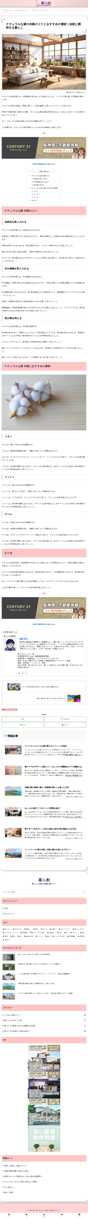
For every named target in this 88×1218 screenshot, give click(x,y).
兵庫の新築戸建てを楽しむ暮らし (17, 1171)
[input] (44, 892)
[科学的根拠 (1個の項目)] (71, 936)
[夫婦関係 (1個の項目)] (24, 932)
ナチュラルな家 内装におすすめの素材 (45, 188)
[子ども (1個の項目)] (44, 929)
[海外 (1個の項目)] (82, 932)
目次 (41, 171)
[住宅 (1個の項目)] (20, 936)
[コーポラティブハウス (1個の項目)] (10, 932)
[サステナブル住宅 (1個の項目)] (59, 936)
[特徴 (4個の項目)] (36, 929)
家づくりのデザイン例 (9, 709)
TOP (6, 908)
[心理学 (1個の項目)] (53, 929)
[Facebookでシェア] (65, 719)
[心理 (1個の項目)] (59, 932)
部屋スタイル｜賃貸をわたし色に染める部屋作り (23, 1176)
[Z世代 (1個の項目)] (5, 936)
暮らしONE (8, 1192)
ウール (36, 197)
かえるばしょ (9, 1187)
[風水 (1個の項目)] (48, 936)
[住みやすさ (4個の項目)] (17, 929)
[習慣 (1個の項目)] (13, 936)
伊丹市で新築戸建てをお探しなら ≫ (44, 164)
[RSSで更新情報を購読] (26, 673)
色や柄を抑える (39, 185)
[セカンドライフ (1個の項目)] (65, 929)
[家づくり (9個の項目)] (7, 929)
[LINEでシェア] (23, 725)
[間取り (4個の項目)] (28, 929)
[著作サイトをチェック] (19, 673)
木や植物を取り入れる (41, 182)
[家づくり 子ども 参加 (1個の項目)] (37, 932)
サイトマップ (9, 914)
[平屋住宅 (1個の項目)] (81, 936)
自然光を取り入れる (40, 179)
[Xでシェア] (23, 719)
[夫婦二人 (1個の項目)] (44, 940)
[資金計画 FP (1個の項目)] (29, 936)
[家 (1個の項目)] (66, 932)
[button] (65, 725)
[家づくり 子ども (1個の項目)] (79, 929)
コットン (37, 194)
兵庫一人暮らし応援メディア (15, 1166)
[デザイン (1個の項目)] (74, 932)
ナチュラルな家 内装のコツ (41, 176)
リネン (36, 191)
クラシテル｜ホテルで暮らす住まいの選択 (20, 1182)
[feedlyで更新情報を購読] (22, 673)
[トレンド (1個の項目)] (39, 936)
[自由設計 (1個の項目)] (51, 932)
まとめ (34, 200)
